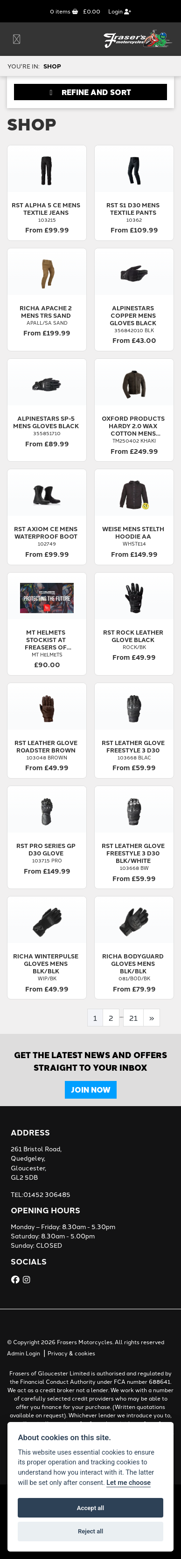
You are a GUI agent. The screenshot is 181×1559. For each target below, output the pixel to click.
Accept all (90, 1507)
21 (133, 1017)
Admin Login (23, 1353)
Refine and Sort (91, 92)
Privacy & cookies (71, 1353)
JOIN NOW (91, 1089)
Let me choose (128, 1483)
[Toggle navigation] (16, 39)
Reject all (90, 1531)
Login (119, 11)
